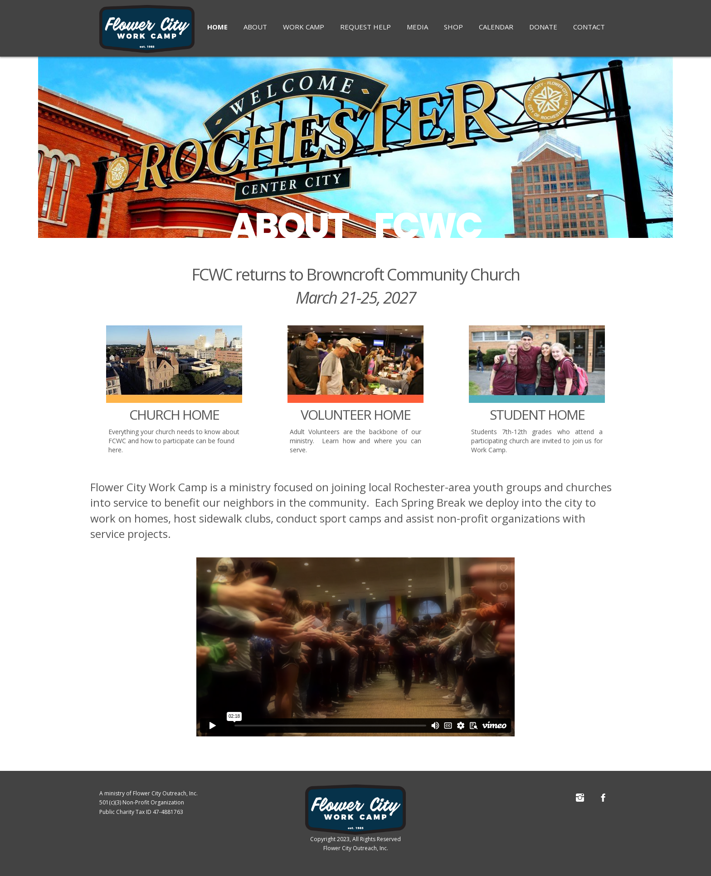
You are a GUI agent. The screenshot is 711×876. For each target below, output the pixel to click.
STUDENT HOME (537, 422)
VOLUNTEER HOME (355, 422)
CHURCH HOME (174, 422)
